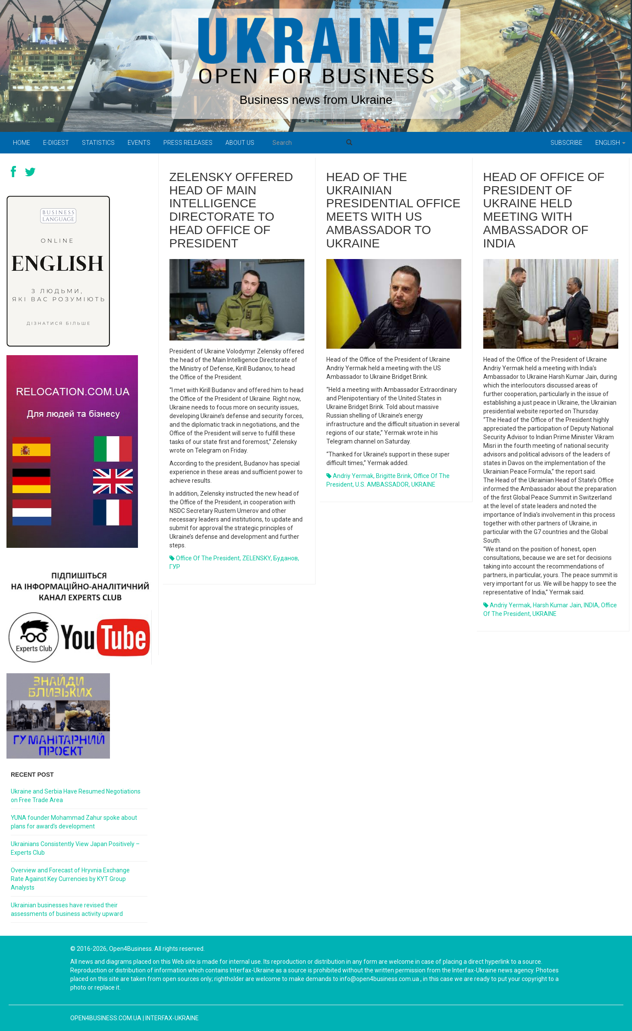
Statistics (98, 142)
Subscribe (566, 142)
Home (21, 142)
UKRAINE (423, 484)
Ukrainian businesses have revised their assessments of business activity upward (67, 909)
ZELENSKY (256, 558)
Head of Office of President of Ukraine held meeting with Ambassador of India (544, 210)
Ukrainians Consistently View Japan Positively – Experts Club (75, 848)
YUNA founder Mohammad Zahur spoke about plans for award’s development (74, 822)
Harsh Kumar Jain (557, 605)
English (610, 142)
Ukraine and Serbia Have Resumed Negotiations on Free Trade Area (76, 795)
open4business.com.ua (105, 1018)
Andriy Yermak (353, 475)
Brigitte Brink (393, 475)
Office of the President (208, 558)
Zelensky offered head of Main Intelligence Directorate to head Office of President (231, 210)
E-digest (56, 142)
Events (139, 142)
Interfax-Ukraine (172, 1018)
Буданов (285, 558)
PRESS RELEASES (188, 142)
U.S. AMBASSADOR (382, 484)
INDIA (591, 605)
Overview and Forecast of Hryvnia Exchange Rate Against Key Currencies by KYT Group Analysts (70, 879)
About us (239, 142)
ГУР (174, 566)
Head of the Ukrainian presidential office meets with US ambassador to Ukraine (393, 210)
